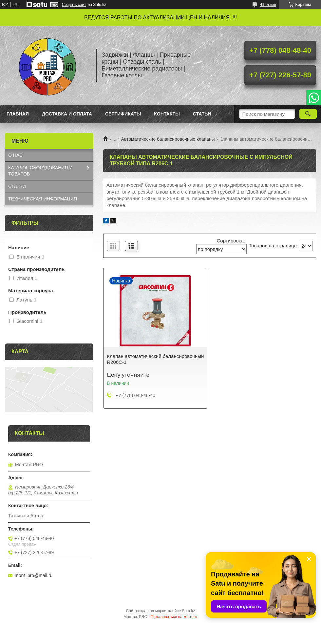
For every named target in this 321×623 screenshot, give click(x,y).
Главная (18, 113)
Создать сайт (74, 4)
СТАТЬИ (17, 186)
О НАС (15, 155)
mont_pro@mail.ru (33, 575)
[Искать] (308, 114)
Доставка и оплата (67, 113)
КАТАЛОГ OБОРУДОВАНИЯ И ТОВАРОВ (40, 171)
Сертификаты (123, 113)
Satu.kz (188, 611)
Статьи (202, 113)
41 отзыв (268, 4)
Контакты (166, 113)
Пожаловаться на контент (174, 616)
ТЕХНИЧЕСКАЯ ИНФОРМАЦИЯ (42, 198)
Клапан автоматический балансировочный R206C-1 (155, 359)
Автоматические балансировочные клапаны (168, 139)
